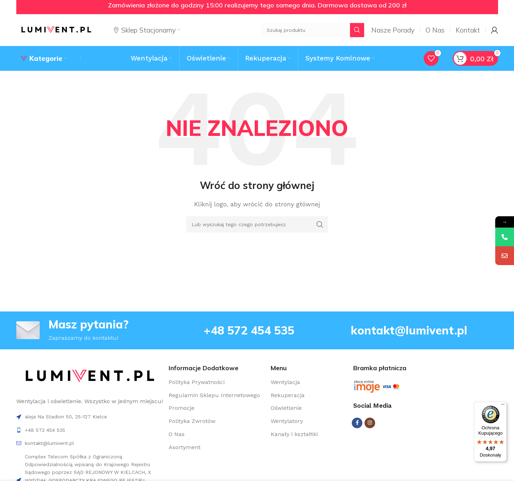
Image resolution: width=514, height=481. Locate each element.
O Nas (177, 434)
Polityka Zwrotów (192, 421)
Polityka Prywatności (197, 382)
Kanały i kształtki (294, 434)
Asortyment (184, 447)
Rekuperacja (288, 395)
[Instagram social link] (370, 423)
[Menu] (502, 406)
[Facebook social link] (357, 423)
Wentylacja (285, 382)
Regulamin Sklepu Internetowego (214, 395)
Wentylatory (287, 421)
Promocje (181, 408)
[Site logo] (56, 29)
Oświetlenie (286, 408)
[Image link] (89, 376)
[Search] (257, 224)
